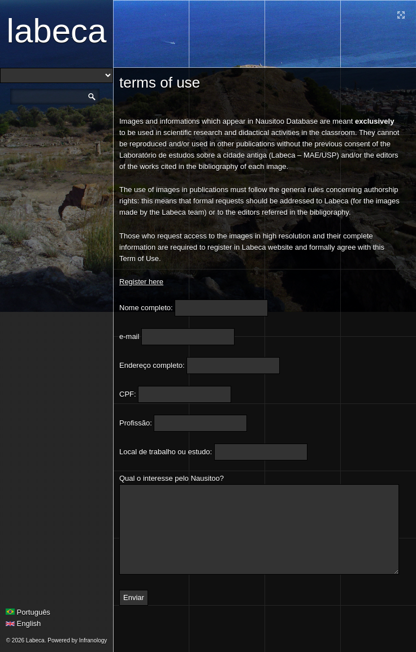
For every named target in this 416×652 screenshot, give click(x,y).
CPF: (127, 394)
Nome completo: (146, 307)
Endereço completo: (152, 365)
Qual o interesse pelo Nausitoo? (171, 478)
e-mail (129, 336)
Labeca (57, 31)
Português (28, 612)
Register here (141, 281)
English (23, 623)
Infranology (93, 640)
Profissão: (135, 423)
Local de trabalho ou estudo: (165, 451)
